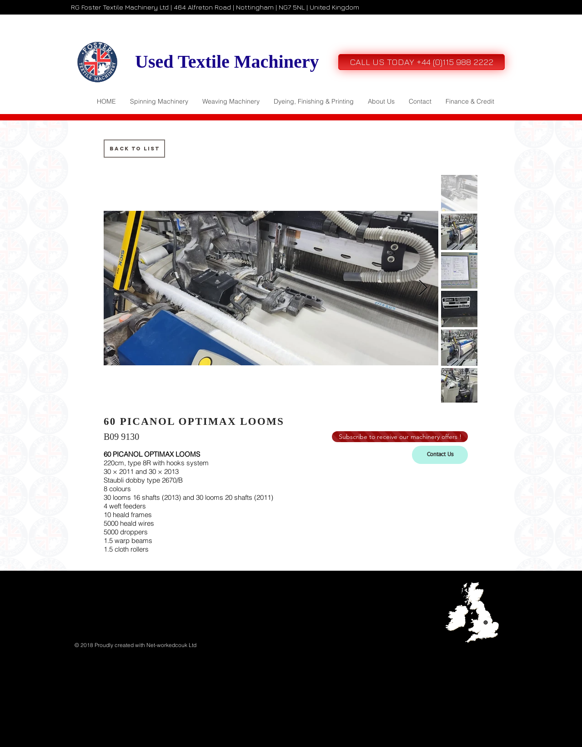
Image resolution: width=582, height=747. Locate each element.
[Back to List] (134, 148)
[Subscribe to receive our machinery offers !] (400, 436)
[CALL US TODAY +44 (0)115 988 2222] (421, 62)
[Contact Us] (440, 455)
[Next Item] (423, 287)
